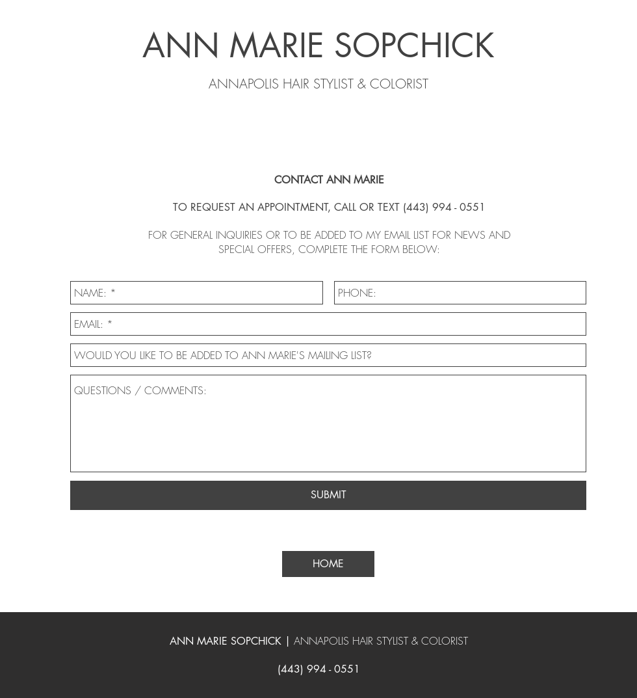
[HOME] (328, 564)
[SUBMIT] (328, 495)
